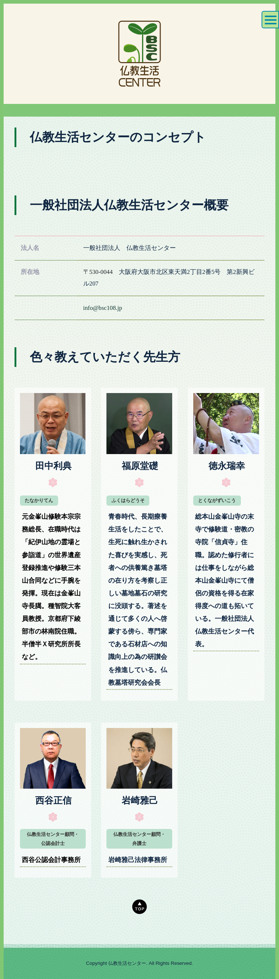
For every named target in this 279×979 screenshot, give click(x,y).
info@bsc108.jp (102, 307)
